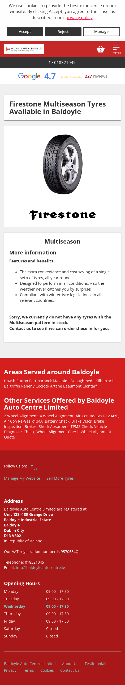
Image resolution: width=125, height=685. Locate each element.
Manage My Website (22, 478)
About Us (70, 663)
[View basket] (101, 49)
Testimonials (96, 663)
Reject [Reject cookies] (63, 31)
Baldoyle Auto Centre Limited (30, 663)
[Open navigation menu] (117, 49)
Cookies (47, 670)
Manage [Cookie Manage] (101, 31)
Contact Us (69, 670)
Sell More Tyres (60, 478)
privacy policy (79, 17)
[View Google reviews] (62, 76)
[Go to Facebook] (34, 466)
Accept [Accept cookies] (25, 31)
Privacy (10, 670)
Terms (28, 670)
